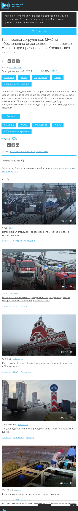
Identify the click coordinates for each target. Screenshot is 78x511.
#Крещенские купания (16, 83)
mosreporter (15, 67)
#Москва (9, 77)
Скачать (10, 116)
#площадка (29, 241)
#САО (24, 77)
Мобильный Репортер (12, 5)
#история (17, 241)
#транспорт (18, 437)
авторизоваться (10, 171)
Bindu (11, 228)
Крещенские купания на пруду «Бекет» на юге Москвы (30, 494)
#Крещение (40, 77)
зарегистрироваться (60, 168)
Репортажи (22, 15)
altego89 (17, 490)
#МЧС (57, 77)
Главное (8, 15)
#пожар (24, 306)
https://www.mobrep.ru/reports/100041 (29, 151)
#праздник (26, 372)
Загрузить (39, 31)
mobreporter (18, 359)
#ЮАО (16, 500)
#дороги (30, 437)
